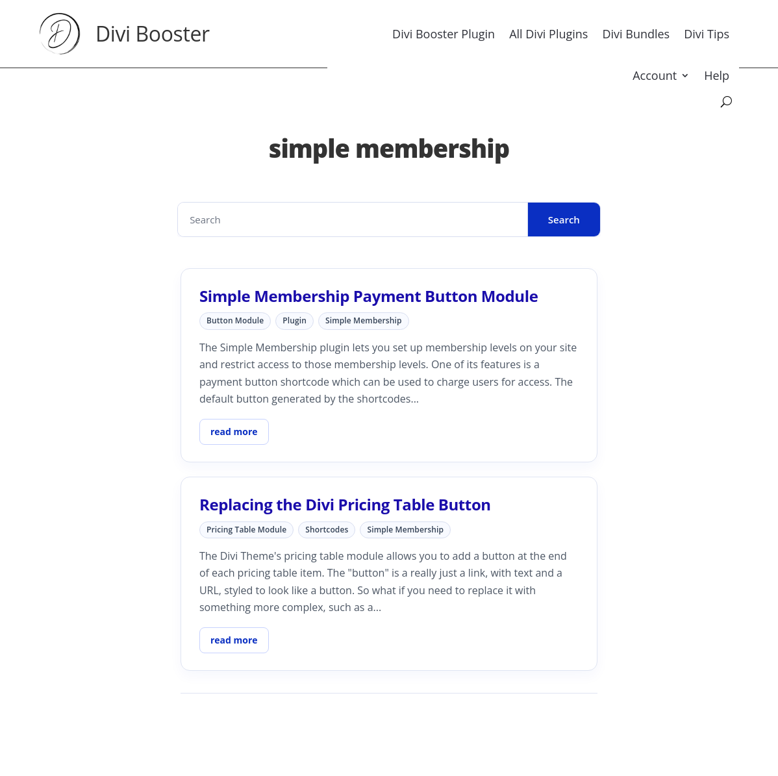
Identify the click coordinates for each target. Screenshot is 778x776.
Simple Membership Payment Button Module (368, 296)
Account (655, 75)
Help (716, 75)
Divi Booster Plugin (443, 34)
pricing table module (246, 529)
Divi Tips (706, 34)
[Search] (726, 101)
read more (234, 431)
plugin (294, 320)
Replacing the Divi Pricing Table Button (345, 504)
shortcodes (326, 529)
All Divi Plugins (548, 34)
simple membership (363, 320)
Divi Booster (152, 33)
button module (235, 320)
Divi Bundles (636, 34)
